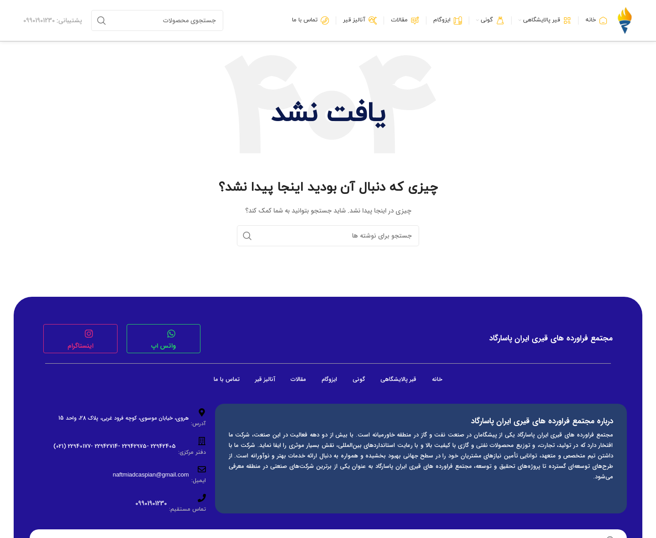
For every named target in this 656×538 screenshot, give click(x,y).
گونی (359, 379)
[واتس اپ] (171, 333)
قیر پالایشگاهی (398, 379)
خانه (437, 379)
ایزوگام (329, 379)
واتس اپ (163, 346)
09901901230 (151, 503)
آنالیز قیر (265, 379)
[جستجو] (157, 20)
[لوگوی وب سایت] (624, 20)
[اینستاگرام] (88, 333)
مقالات (298, 379)
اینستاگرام (80, 346)
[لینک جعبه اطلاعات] (52, 20)
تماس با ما (227, 379)
